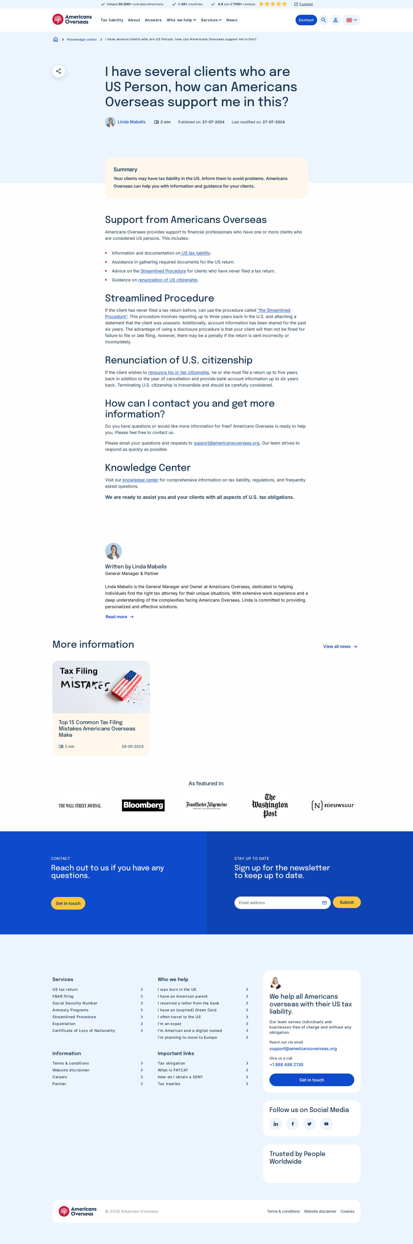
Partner (59, 1083)
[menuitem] (112, 20)
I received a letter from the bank (188, 1003)
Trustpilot (306, 4)
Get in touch (68, 903)
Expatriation (64, 1023)
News (232, 20)
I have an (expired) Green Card (187, 1010)
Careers (59, 1077)
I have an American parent (183, 996)
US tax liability (195, 253)
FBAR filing (63, 996)
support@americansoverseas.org (226, 443)
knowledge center (139, 479)
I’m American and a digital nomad (190, 1030)
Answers (153, 20)
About (134, 20)
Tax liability (112, 20)
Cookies (347, 1211)
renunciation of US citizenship (168, 279)
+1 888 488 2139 (286, 1064)
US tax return (64, 989)
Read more (116, 616)
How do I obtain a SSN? (180, 1077)
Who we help (182, 20)
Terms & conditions (70, 1063)
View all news (336, 646)
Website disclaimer (71, 1070)
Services (212, 20)
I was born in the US (177, 989)
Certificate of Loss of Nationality (83, 1030)
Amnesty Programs (70, 1010)
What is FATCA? (173, 1070)
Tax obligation (171, 1063)
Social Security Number (74, 1003)
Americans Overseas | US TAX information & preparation (72, 19)
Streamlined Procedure (163, 271)
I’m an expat (169, 1023)
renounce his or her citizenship (178, 372)
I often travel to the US (179, 1016)
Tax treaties (169, 1083)
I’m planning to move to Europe (187, 1037)
